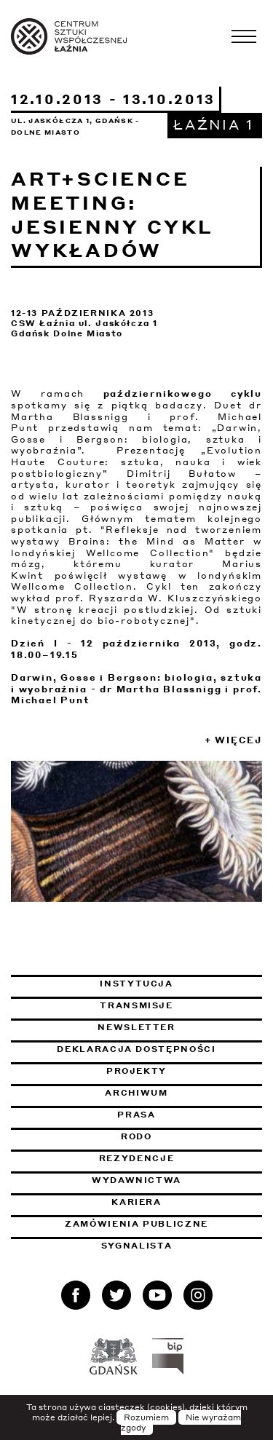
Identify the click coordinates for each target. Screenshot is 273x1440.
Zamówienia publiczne (163, 1224)
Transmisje (181, 1005)
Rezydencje (137, 1158)
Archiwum (136, 1093)
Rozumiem (146, 1417)
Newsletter (136, 1027)
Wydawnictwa (136, 1180)
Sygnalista (137, 1246)
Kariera (136, 1202)
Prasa (136, 1114)
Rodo (136, 1136)
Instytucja (136, 983)
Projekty (136, 1071)
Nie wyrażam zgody (181, 1422)
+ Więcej (233, 740)
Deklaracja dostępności (136, 1049)
